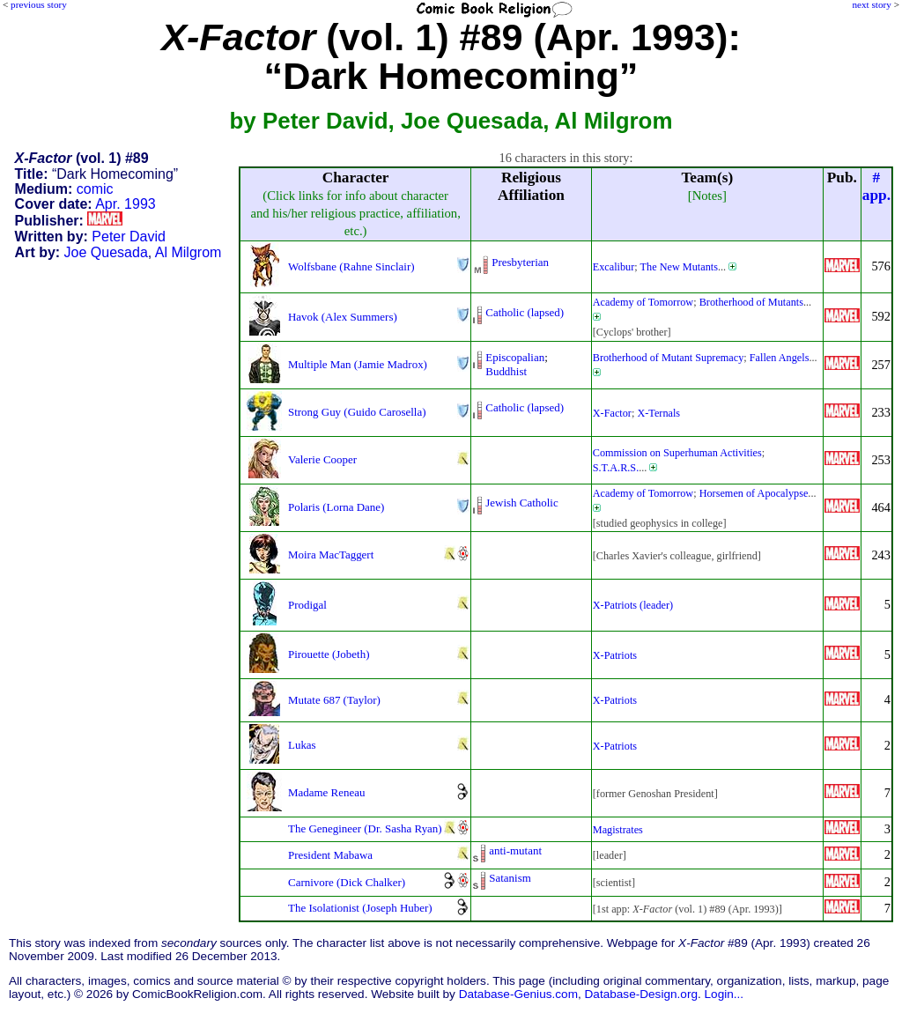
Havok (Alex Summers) (342, 316)
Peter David (129, 236)
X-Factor (612, 413)
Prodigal (307, 604)
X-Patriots (615, 655)
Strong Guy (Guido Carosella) (357, 411)
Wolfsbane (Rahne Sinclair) (351, 266)
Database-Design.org (641, 994)
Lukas (302, 744)
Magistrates (618, 830)
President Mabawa (330, 854)
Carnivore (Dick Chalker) (346, 882)
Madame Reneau (326, 792)
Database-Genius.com (518, 994)
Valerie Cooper (322, 459)
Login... (724, 994)
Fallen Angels (780, 357)
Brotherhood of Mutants (751, 302)
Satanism (510, 877)
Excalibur (614, 267)
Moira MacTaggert (330, 554)
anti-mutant (515, 850)
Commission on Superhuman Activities (677, 453)
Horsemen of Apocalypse (754, 493)
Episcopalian (514, 357)
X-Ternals (658, 413)
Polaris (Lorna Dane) (336, 507)
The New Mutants (679, 267)
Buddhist (506, 371)
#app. (876, 186)
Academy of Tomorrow (643, 302)
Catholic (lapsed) (524, 312)
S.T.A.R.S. (616, 468)
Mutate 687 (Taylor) (334, 699)
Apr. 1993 (125, 203)
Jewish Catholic (521, 502)
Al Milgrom (188, 252)
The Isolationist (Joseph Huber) (360, 907)
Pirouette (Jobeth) (328, 654)
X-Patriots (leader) (633, 605)
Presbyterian (520, 262)
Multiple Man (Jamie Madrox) (357, 364)
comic (95, 188)
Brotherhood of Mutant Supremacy (668, 357)
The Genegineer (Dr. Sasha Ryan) (365, 828)
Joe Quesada (106, 252)
